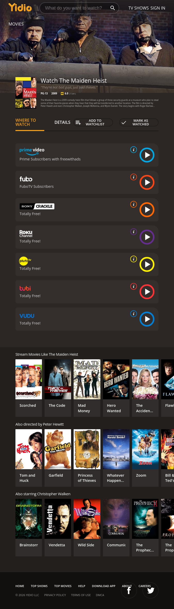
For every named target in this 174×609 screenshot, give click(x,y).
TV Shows (138, 8)
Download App (103, 586)
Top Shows (39, 586)
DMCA (100, 595)
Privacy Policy (55, 595)
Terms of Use (81, 595)
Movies (16, 24)
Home (19, 586)
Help (81, 586)
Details (63, 122)
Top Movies (63, 586)
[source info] (132, 149)
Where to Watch (25, 122)
